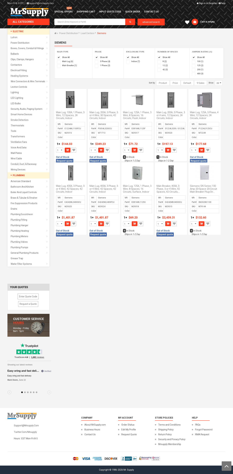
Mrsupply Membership (169, 444)
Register (213, 3)
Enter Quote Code (28, 296)
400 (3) (200, 73)
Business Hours (92, 429)
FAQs (197, 424)
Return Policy (165, 434)
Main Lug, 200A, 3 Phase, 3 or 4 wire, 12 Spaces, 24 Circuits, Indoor (170, 115)
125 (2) (200, 65)
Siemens (101, 33)
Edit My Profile (128, 429)
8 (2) (165, 61)
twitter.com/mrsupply (25, 432)
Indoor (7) (135, 61)
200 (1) (200, 69)
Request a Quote (28, 304)
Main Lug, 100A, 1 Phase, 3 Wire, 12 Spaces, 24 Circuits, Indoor (70, 115)
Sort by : (152, 83)
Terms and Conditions (169, 424)
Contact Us (90, 434)
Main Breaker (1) (69, 65)
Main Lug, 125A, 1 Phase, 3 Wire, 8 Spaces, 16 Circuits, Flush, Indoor (137, 115)
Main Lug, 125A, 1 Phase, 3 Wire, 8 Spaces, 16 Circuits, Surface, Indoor (137, 188)
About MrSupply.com (95, 424)
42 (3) (165, 69)
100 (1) (200, 61)
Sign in (202, 3)
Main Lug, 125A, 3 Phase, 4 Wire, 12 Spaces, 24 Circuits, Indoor (204, 115)
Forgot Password (203, 429)
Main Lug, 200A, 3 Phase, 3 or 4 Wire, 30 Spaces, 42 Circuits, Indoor (103, 115)
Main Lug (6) (67, 61)
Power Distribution (68, 33)
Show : (211, 83)
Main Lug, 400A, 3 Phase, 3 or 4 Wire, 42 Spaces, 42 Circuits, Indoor (70, 188)
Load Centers (87, 33)
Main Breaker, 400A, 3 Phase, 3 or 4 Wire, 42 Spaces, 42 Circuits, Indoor (168, 190)
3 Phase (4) (105, 61)
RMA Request (202, 434)
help (222, 3)
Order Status (127, 424)
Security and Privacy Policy (171, 439)
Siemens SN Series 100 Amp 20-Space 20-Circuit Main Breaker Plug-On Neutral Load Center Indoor (203, 191)
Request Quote (129, 434)
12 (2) (165, 65)
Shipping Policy (166, 429)
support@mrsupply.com (41, 3)
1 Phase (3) (105, 65)
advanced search (151, 22)
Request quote (64, 161)
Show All (66, 57)
